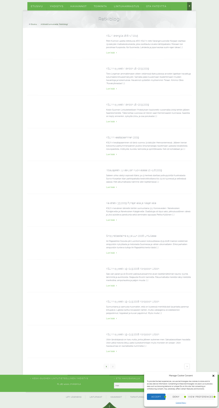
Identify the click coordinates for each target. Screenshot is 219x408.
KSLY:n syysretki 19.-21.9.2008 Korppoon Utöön (132, 268)
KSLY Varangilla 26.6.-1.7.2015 (122, 35)
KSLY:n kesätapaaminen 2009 (122, 137)
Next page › (187, 366)
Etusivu (37, 6)
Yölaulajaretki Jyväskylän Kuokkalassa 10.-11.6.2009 (134, 170)
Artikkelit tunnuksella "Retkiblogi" (54, 24)
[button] (213, 375)
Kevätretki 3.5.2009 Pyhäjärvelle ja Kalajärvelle (131, 203)
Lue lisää (111, 52)
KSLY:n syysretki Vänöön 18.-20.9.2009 (127, 68)
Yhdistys (56, 6)
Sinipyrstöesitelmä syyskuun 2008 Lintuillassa (131, 235)
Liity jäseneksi (73, 397)
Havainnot (78, 6)
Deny (176, 397)
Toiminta (100, 6)
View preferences (200, 397)
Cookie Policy (181, 403)
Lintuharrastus (126, 6)
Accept (156, 397)
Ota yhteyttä (156, 6)
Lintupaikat (96, 397)
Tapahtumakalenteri (141, 397)
